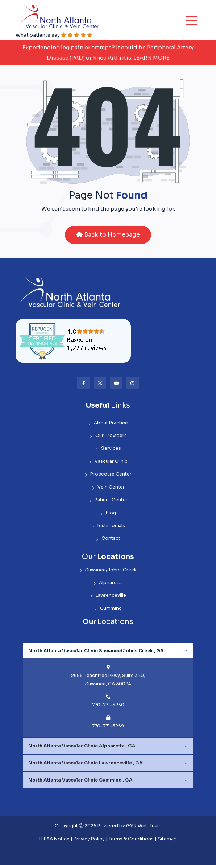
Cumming (108, 608)
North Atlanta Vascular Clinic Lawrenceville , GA (85, 763)
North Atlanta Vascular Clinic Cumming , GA (80, 780)
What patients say (54, 35)
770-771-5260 (108, 705)
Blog (108, 513)
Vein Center (108, 487)
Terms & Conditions (131, 839)
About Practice (108, 423)
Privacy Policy (89, 839)
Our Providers (108, 436)
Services (108, 448)
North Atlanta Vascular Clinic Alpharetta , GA (82, 746)
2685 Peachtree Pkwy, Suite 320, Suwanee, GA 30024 (108, 680)
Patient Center (108, 500)
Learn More (151, 57)
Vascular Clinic (108, 461)
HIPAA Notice (54, 839)
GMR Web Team (144, 826)
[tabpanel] (108, 690)
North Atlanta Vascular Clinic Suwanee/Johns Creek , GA (96, 651)
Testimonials (108, 526)
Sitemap (167, 839)
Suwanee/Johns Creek (108, 570)
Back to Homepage (108, 234)
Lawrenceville (108, 595)
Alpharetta (108, 583)
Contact (108, 538)
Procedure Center (108, 474)
